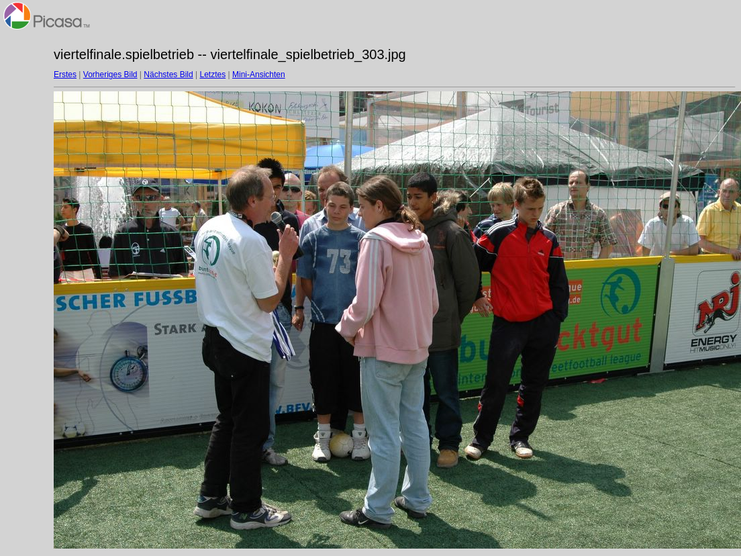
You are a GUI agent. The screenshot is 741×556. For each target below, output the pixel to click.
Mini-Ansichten (258, 74)
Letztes (213, 74)
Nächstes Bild (168, 74)
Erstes (65, 74)
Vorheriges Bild (110, 74)
